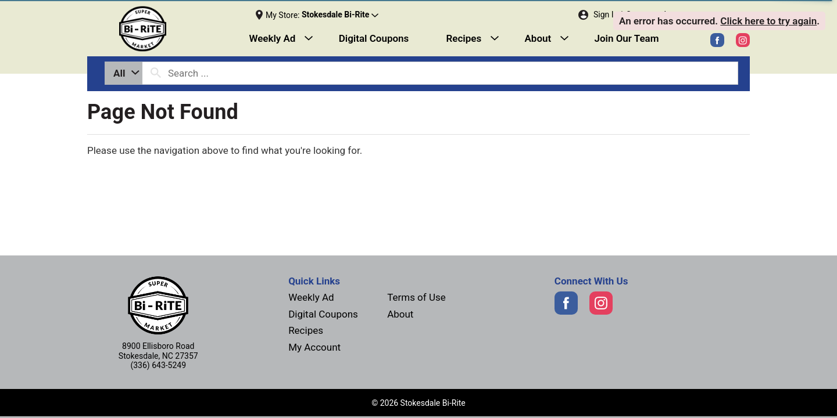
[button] (340, 15)
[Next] (170, 29)
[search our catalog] (156, 73)
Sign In (605, 14)
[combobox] (123, 73)
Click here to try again (768, 21)
